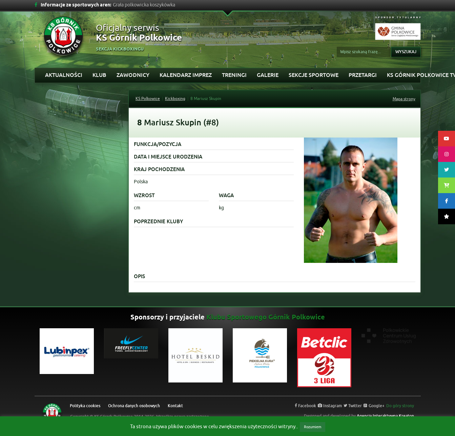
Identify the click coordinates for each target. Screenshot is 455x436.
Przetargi (363, 75)
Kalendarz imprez (186, 75)
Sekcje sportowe (313, 75)
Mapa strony (404, 99)
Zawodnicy (133, 75)
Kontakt (175, 406)
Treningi (234, 75)
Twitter (353, 406)
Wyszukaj (405, 52)
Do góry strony (400, 406)
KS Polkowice (148, 98)
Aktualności (63, 75)
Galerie (267, 75)
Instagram (330, 406)
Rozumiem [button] (312, 426)
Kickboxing (175, 98)
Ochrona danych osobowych (134, 406)
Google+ (374, 406)
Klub (99, 75)
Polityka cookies (85, 406)
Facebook (305, 406)
